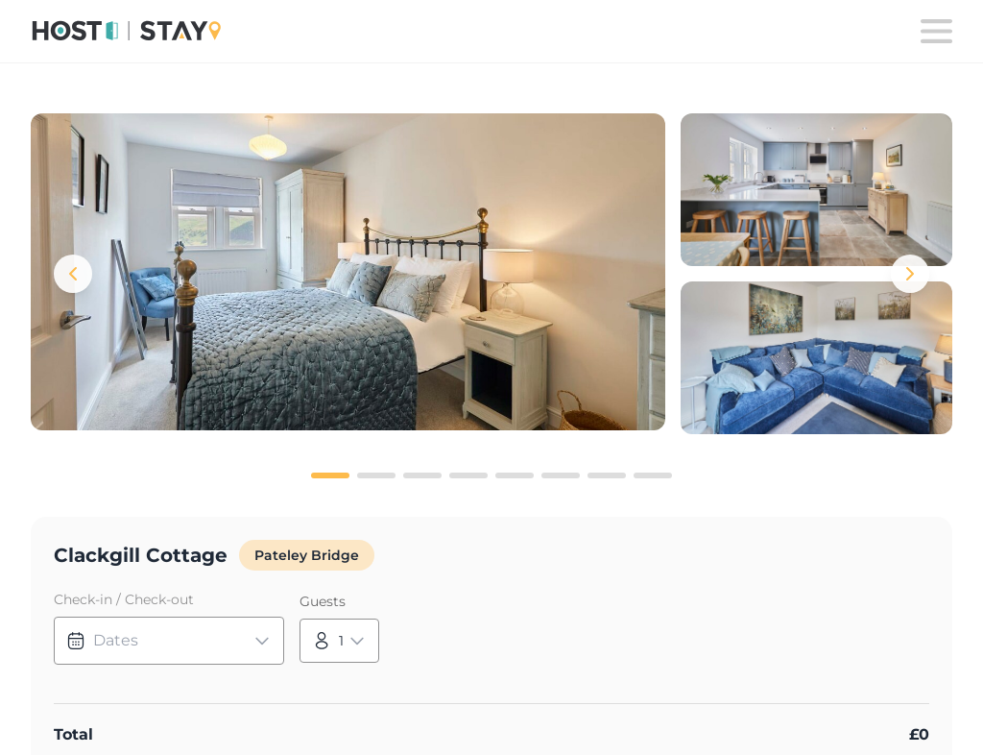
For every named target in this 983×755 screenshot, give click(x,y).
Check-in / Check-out (124, 599)
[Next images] (910, 274)
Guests (323, 601)
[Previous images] (73, 274)
